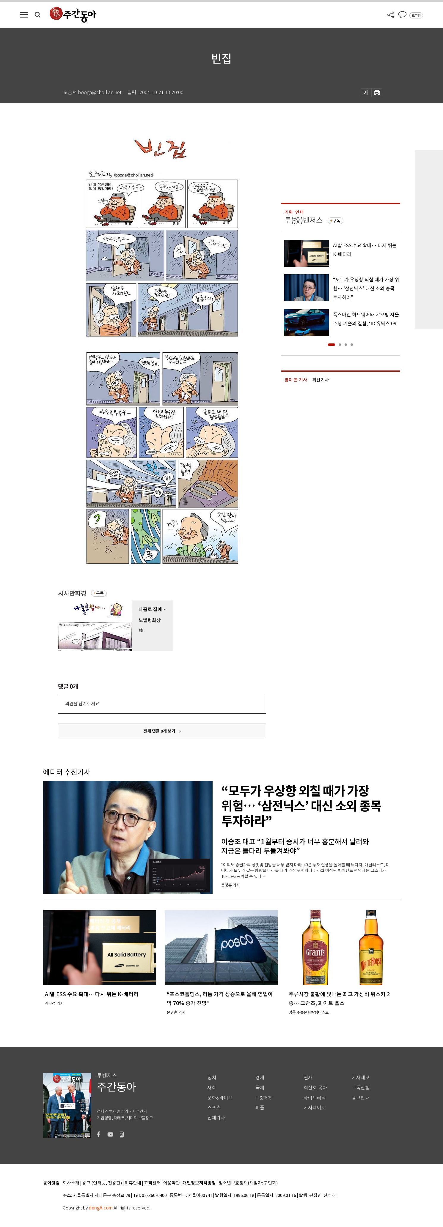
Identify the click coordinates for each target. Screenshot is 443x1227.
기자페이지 (315, 1108)
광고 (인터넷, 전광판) (102, 1183)
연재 (308, 1078)
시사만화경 (72, 593)
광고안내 (361, 1098)
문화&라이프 (220, 1098)
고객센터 (152, 1183)
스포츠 (214, 1108)
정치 (211, 1078)
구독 (100, 593)
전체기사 (216, 1118)
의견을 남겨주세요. (82, 703)
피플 (259, 1108)
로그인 (416, 15)
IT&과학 (263, 1098)
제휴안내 (133, 1183)
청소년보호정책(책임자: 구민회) (248, 1183)
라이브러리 (315, 1098)
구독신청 (361, 1088)
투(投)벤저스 (304, 220)
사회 (211, 1088)
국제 (259, 1088)
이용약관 (171, 1183)
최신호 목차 (315, 1088)
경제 (259, 1078)
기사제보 (361, 1078)
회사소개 (71, 1183)
